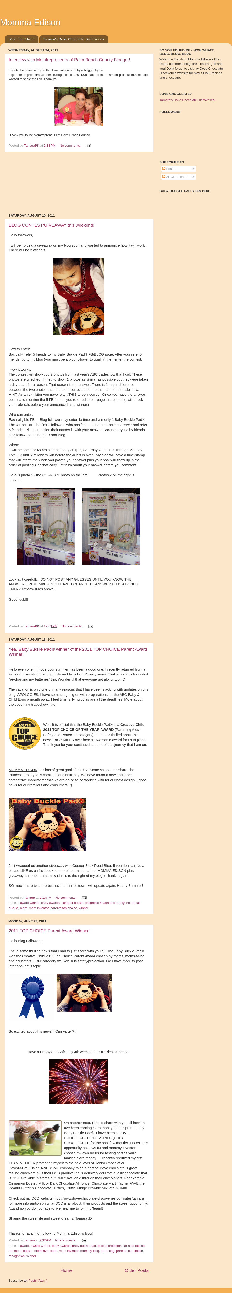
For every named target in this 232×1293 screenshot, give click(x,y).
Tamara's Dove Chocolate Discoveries (73, 39)
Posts (168, 168)
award (24, 1245)
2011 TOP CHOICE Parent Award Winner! (49, 931)
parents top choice (64, 908)
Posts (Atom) (38, 1280)
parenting (107, 1251)
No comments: (71, 145)
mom (23, 908)
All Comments (174, 176)
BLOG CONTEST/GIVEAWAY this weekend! (51, 225)
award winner (29, 903)
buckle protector (109, 1245)
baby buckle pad (84, 1245)
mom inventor (39, 908)
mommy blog (89, 1251)
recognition (17, 1256)
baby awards (50, 903)
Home (66, 1270)
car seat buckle (72, 903)
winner (83, 908)
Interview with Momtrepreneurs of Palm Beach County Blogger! (69, 59)
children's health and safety (104, 903)
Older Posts (137, 1270)
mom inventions (45, 1251)
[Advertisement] (78, 183)
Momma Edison (22, 39)
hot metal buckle (20, 1251)
